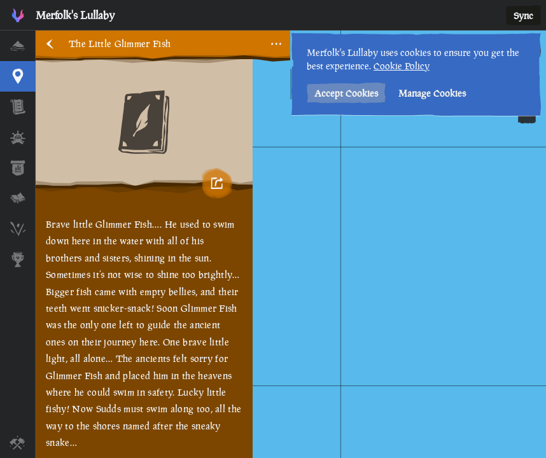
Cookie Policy (402, 66)
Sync (523, 15)
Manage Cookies (432, 93)
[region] (291, 244)
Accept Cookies (346, 93)
